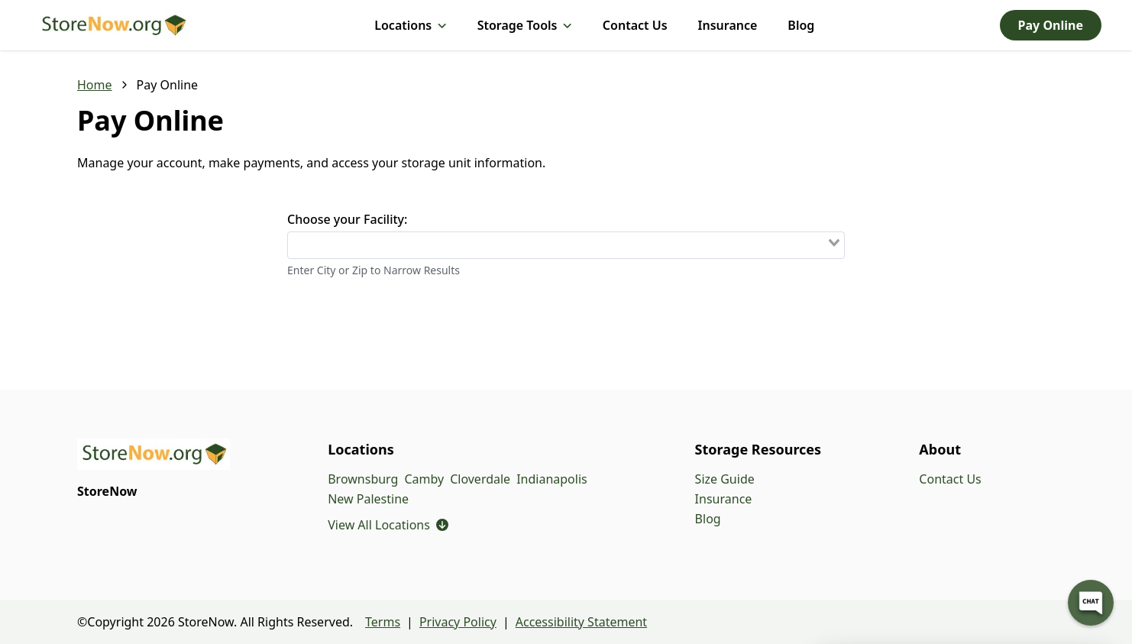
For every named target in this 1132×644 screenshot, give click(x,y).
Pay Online (1050, 25)
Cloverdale (480, 479)
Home (94, 84)
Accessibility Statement (581, 621)
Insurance (728, 25)
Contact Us (635, 25)
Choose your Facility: (347, 219)
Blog (801, 25)
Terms (382, 621)
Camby (424, 479)
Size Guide (725, 479)
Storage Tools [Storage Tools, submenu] (524, 25)
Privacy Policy (457, 621)
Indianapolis (551, 479)
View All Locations (388, 524)
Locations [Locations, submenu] (410, 25)
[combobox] (566, 245)
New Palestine (368, 498)
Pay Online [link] (168, 84)
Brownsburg (363, 479)
